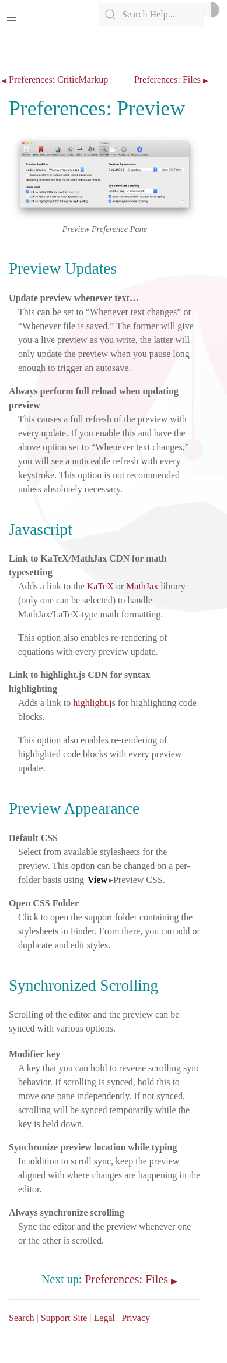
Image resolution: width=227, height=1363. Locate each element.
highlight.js (94, 703)
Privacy (135, 1318)
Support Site (64, 1318)
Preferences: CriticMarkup (58, 80)
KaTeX (100, 586)
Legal (104, 1318)
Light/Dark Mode (211, 10)
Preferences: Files (167, 80)
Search (21, 1318)
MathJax (142, 586)
